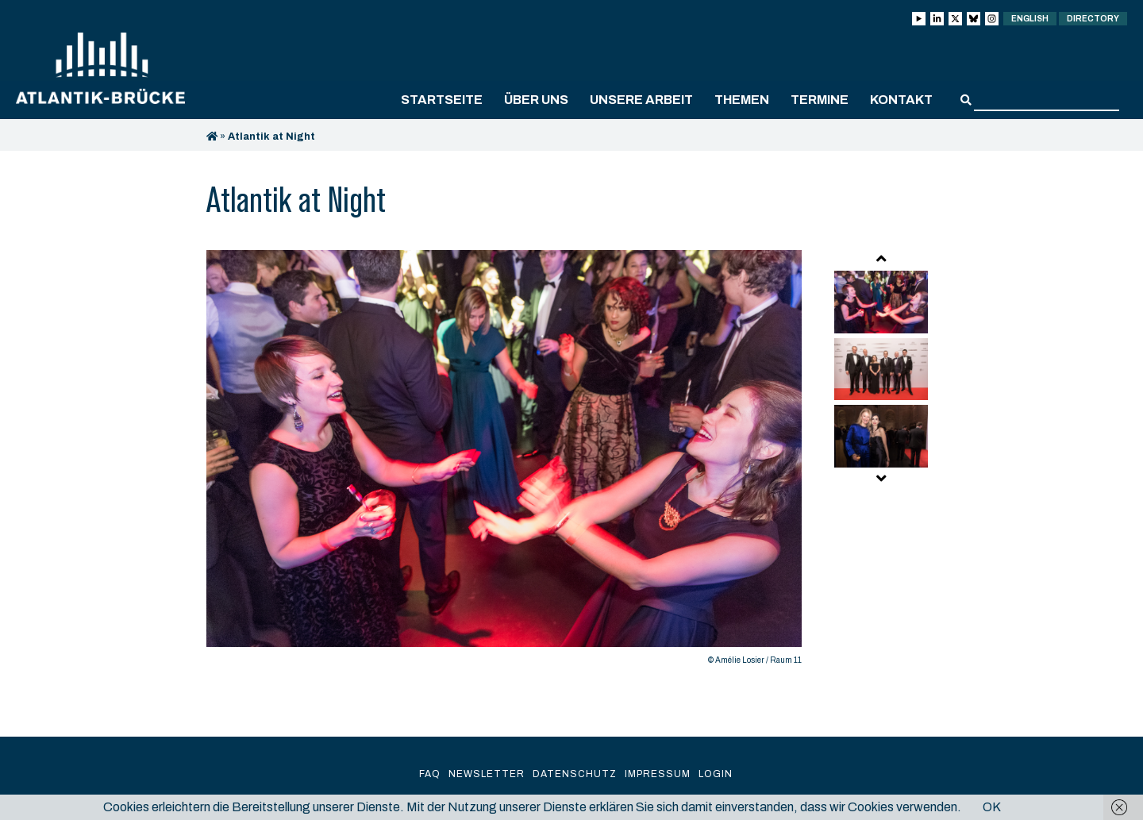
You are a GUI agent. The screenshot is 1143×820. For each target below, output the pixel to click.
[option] (504, 461)
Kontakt (901, 99)
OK (992, 807)
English (1030, 18)
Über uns (536, 99)
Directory (1093, 18)
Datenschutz (575, 774)
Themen (741, 99)
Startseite (442, 99)
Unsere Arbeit (641, 99)
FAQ (430, 774)
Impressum (658, 774)
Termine (820, 99)
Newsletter (486, 774)
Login (715, 774)
